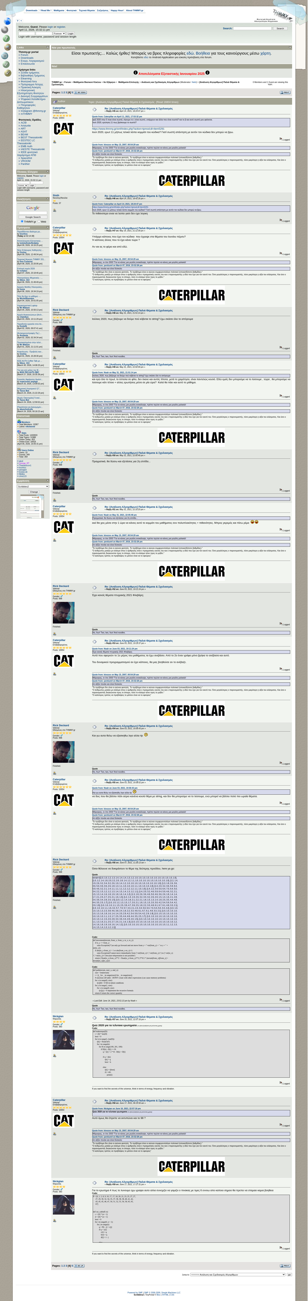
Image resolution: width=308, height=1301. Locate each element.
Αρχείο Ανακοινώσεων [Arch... (30, 315)
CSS (172, 1295)
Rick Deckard (61, 309)
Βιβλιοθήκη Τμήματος (33, 75)
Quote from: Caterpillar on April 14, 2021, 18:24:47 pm (117, 204)
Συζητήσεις (102, 10)
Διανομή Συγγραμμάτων (34, 96)
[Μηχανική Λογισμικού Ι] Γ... (29, 389)
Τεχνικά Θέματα (87, 10)
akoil (21, 461)
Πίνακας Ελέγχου (27, 171)
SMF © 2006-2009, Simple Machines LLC (162, 1293)
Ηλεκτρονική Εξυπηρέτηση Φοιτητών (30, 92)
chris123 (23, 476)
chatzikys (24, 317)
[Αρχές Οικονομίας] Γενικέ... (29, 398)
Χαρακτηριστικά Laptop (27, 305)
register (61, 26)
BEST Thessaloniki (31, 137)
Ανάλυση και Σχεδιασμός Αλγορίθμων (160, 82)
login (50, 26)
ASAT (24, 131)
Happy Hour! (117, 10)
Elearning (26, 78)
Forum (24, 54)
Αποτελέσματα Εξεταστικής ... (30, 241)
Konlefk (23, 326)
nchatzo (23, 271)
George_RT (24, 463)
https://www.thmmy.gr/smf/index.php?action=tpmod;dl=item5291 (128, 128)
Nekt (194, 82)
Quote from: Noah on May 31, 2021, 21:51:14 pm (114, 372)
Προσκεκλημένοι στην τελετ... (29, 342)
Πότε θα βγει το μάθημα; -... (29, 296)
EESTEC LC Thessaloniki (26, 142)
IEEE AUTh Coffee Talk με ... (29, 361)
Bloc (158, 1295)
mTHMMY (26, 113)
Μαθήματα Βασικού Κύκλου (87, 82)
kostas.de (23, 472)
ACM (24, 122)
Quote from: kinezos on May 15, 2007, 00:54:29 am (115, 145)
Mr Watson (25, 308)
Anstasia (24, 335)
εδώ (190, 53)
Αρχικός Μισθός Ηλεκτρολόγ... (30, 287)
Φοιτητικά (72, 10)
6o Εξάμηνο (109, 82)
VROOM (25, 161)
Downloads (32, 10)
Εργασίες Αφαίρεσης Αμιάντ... (30, 379)
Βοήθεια (203, 53)
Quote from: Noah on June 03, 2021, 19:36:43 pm (115, 788)
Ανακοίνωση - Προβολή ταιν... (30, 352)
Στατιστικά (23, 415)
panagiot (23, 470)
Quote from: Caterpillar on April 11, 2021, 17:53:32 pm (117, 117)
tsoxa (22, 289)
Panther (25, 163)
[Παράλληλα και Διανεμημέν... (30, 407)
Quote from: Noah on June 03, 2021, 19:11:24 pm (115, 649)
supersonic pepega (29, 381)
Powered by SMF (135, 1293)
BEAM (24, 134)
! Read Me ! (45, 10)
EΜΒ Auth (26, 146)
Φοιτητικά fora (29, 81)
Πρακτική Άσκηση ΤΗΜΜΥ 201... (31, 259)
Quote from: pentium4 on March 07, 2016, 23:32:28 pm (117, 151)
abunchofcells (26, 409)
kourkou (23, 234)
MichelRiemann (27, 298)
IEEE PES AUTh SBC (29, 372)
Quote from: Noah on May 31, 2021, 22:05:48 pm (114, 515)
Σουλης (23, 252)
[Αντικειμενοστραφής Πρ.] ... (29, 333)
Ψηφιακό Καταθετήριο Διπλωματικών (31, 101)
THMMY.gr (57, 82)
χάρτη (265, 53)
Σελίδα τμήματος (30, 72)
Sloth (56, 195)
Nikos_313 (24, 280)
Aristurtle (26, 125)
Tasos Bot (24, 391)
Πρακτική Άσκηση (31, 87)
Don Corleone (26, 261)
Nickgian (58, 1016)
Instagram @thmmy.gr (33, 110)
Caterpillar (59, 107)
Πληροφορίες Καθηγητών (26, 106)
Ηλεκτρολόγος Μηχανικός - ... (30, 278)
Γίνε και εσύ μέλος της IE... (28, 370)
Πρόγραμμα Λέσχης (32, 84)
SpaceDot (26, 158)
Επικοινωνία (28, 63)
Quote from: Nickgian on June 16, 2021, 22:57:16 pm (116, 1109)
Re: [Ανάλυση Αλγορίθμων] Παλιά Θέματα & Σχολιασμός (139, 108)
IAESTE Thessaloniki (33, 149)
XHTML (165, 1295)
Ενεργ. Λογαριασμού (32, 60)
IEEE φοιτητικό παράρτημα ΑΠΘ (27, 154)
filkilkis (22, 474)
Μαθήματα (59, 10)
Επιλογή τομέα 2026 (26, 269)
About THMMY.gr (134, 10)
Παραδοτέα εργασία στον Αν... (30, 324)
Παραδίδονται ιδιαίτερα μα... (29, 232)
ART (23, 128)
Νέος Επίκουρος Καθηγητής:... (30, 250)
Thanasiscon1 (25, 465)
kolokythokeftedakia (29, 243)
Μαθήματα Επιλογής (128, 82)
